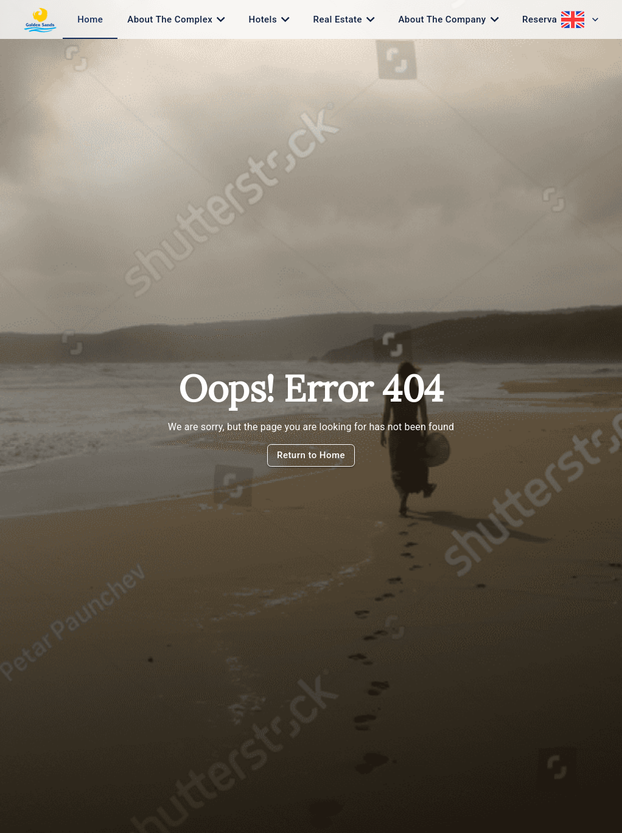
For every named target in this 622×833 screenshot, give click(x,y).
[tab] (90, 19)
